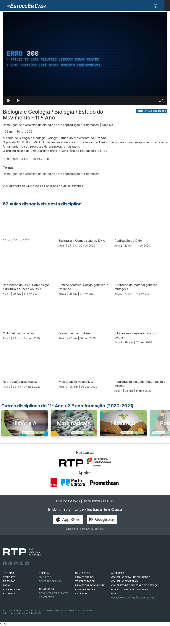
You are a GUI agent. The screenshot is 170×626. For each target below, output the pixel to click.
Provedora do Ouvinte (90, 585)
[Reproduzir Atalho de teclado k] (8, 100)
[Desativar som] (17, 100)
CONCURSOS (46, 589)
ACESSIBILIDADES (15, 159)
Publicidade (88, 610)
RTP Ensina (9, 593)
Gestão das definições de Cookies (132, 597)
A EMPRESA (117, 573)
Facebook (5, 563)
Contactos (46, 597)
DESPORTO (9, 577)
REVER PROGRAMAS (50, 581)
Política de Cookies (42, 610)
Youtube (22, 563)
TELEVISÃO (9, 581)
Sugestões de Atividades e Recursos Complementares (43, 186)
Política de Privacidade (15, 610)
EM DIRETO (45, 577)
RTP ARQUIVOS (11, 589)
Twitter (10, 563)
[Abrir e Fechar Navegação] (165, 6)
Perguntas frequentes (54, 593)
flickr (27, 563)
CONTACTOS (82, 573)
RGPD (114, 593)
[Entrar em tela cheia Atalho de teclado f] (161, 100)
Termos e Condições (67, 610)
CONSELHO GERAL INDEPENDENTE (130, 577)
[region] (85, 58)
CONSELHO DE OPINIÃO (124, 581)
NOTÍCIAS (8, 573)
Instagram (16, 563)
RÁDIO (6, 585)
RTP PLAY (44, 573)
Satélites (81, 593)
